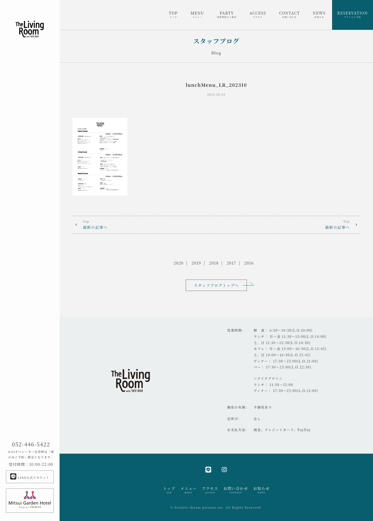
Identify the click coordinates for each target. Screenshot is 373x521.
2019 (196, 263)
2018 (214, 263)
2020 (179, 263)
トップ (169, 490)
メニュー (188, 490)
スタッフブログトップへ (216, 285)
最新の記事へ (144, 224)
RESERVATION (352, 14)
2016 (249, 263)
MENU (197, 14)
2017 (231, 263)
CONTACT (289, 14)
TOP (173, 14)
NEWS (319, 14)
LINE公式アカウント (29, 476)
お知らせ (261, 490)
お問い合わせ (236, 490)
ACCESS (257, 14)
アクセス (210, 490)
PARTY (227, 14)
